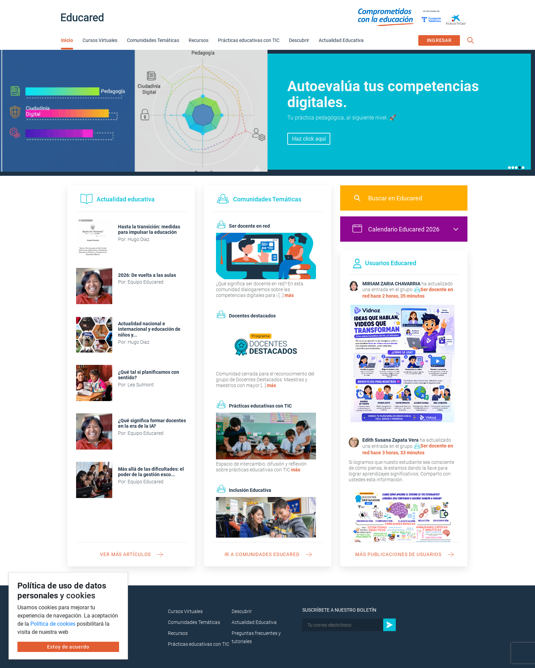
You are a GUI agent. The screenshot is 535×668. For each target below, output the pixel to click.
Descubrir (299, 40)
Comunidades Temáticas (153, 40)
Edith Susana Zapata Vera (390, 440)
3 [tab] (516, 167)
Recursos (198, 40)
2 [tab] (512, 167)
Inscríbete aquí (309, 142)
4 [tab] (519, 167)
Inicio (67, 40)
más (289, 295)
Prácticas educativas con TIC (248, 40)
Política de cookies (52, 624)
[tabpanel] (267, 112)
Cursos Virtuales (100, 40)
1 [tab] (509, 167)
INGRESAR (439, 40)
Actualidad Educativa (341, 40)
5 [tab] (523, 167)
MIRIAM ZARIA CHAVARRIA (391, 283)
